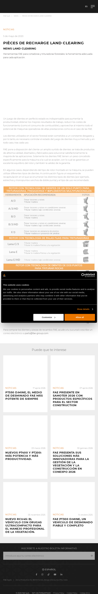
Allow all (80, 317)
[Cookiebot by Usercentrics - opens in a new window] (83, 275)
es (86, 6)
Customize (48, 317)
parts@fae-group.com (36, 333)
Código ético (85, 587)
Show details (83, 309)
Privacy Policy (58, 587)
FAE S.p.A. (6, 16)
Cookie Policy (72, 587)
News (16, 16)
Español (49, 563)
